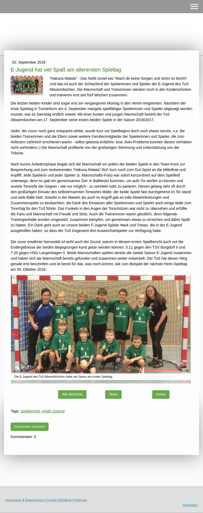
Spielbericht (30, 411)
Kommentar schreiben (29, 427)
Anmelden (190, 505)
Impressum (13, 500)
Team (113, 394)
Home (161, 394)
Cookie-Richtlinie (59, 500)
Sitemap (81, 500)
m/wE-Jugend (53, 411)
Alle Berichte (72, 394)
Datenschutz (34, 500)
